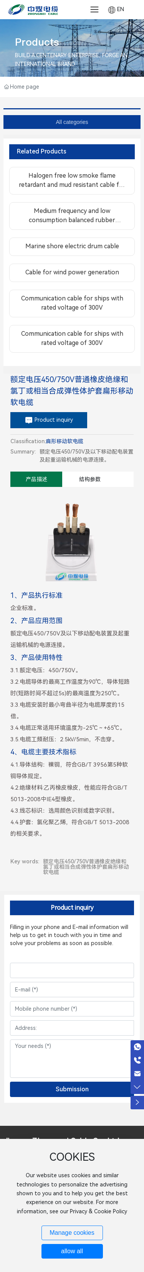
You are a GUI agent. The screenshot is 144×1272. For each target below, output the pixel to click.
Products (37, 42)
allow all (72, 1251)
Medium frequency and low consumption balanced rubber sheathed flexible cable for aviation (72, 220)
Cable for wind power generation (72, 272)
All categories (72, 122)
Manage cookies (72, 1232)
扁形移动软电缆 (64, 441)
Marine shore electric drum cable (72, 246)
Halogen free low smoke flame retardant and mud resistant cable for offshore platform (72, 185)
